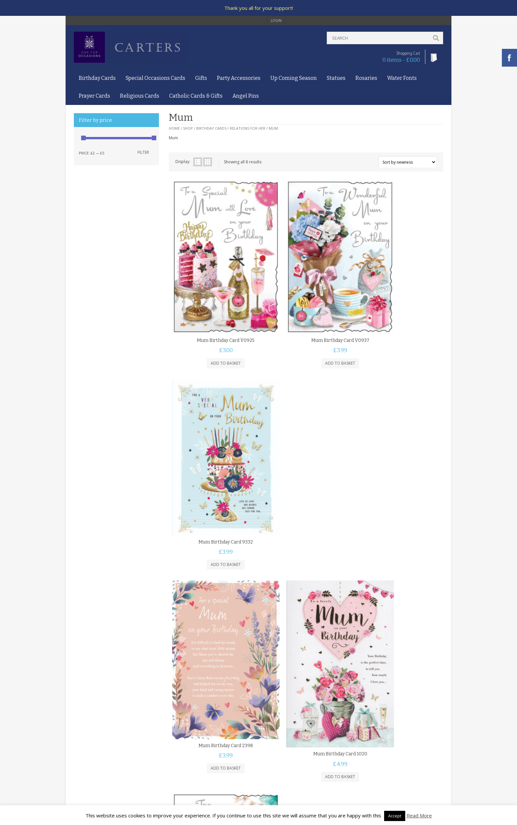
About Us (82, 725)
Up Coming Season (293, 78)
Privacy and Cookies (92, 744)
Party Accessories (238, 78)
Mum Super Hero (306, 653)
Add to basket (214, 330)
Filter (143, 152)
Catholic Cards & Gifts (196, 96)
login (276, 20)
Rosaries (366, 78)
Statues (336, 78)
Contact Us (84, 731)
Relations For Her (247, 128)
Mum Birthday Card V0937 (306, 308)
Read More (419, 815)
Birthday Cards (97, 78)
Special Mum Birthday (214, 652)
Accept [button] (394, 816)
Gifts (201, 78)
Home (174, 128)
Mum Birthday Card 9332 (397, 310)
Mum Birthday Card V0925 (214, 308)
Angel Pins (245, 96)
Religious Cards (139, 96)
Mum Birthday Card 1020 (306, 486)
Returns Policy (87, 756)
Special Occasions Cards (155, 78)
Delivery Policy (87, 750)
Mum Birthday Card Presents (397, 476)
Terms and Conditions (94, 737)
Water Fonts (402, 78)
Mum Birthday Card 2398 (214, 479)
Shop (188, 128)
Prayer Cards (94, 96)
